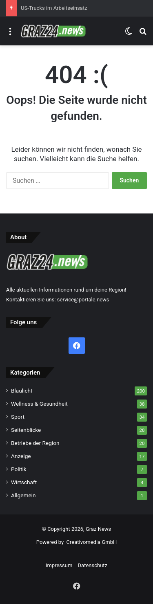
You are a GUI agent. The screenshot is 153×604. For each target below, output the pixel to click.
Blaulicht (22, 390)
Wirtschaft (24, 482)
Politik (19, 469)
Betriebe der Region (35, 443)
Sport (17, 416)
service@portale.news (83, 299)
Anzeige (21, 456)
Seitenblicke (26, 430)
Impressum (59, 565)
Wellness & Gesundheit (39, 403)
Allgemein (23, 495)
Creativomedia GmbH (92, 542)
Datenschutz (92, 565)
